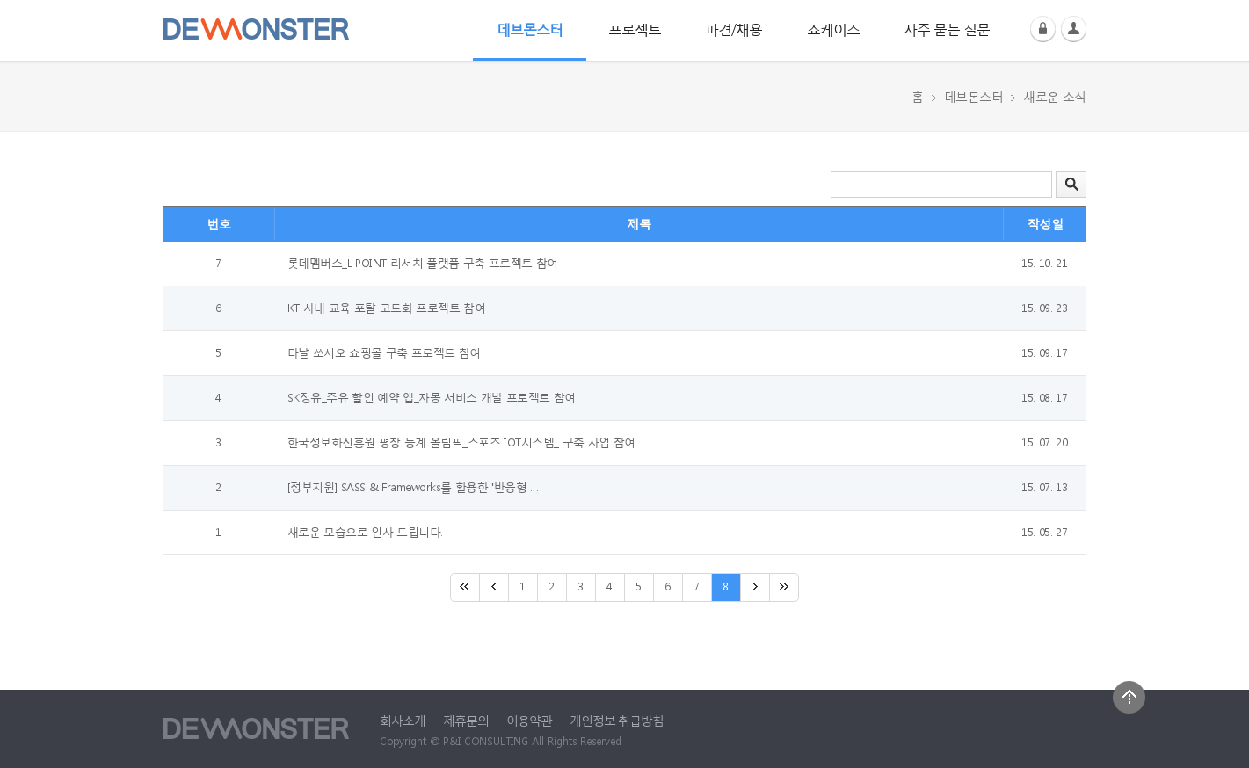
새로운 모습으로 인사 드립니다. (365, 532)
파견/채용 (733, 28)
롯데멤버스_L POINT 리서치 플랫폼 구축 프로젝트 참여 (422, 263)
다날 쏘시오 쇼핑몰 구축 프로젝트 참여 (384, 352)
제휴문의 (466, 720)
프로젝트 (634, 28)
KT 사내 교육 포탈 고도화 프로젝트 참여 (386, 308)
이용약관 (529, 720)
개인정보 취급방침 (617, 720)
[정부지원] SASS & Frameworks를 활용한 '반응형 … (413, 487)
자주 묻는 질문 (947, 28)
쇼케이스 (833, 28)
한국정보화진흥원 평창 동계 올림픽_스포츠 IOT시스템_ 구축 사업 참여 (461, 442)
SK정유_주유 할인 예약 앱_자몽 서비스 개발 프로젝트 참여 (431, 397)
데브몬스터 (530, 28)
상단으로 (1129, 697)
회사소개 (402, 720)
